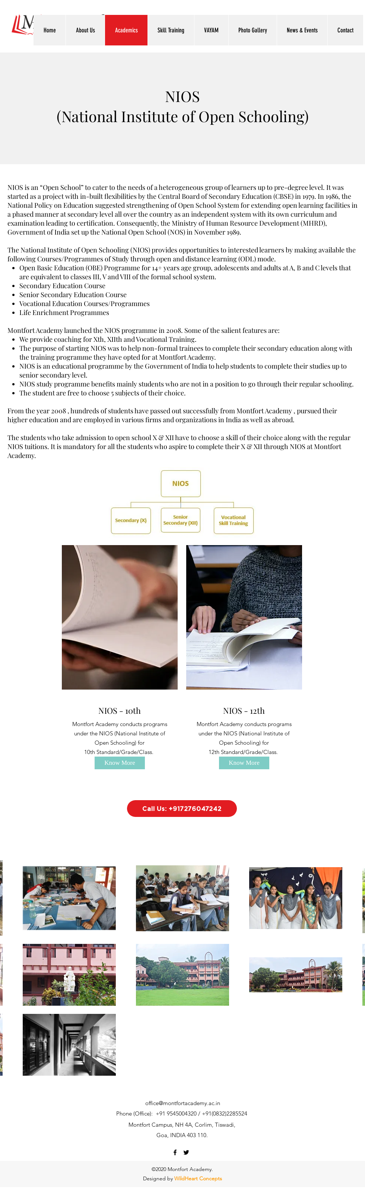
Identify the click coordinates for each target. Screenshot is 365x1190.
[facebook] (175, 1152)
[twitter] (186, 1152)
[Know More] (120, 763)
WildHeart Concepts (198, 1178)
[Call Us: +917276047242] (182, 808)
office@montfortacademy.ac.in (182, 1103)
